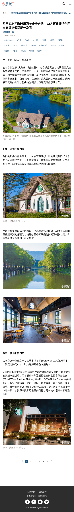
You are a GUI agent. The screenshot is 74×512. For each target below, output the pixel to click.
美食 (13, 32)
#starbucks (8, 40)
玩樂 (4, 32)
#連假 (15, 51)
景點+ (5, 13)
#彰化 (60, 40)
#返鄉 (6, 51)
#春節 (33, 45)
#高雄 (23, 51)
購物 (8, 32)
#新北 (6, 45)
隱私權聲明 (43, 496)
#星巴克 (24, 45)
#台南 (35, 40)
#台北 (27, 40)
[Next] (51, 461)
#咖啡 (44, 40)
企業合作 (43, 492)
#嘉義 (52, 40)
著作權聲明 (31, 496)
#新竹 (15, 45)
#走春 (61, 45)
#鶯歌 (31, 51)
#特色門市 (43, 45)
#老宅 (53, 45)
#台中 (19, 40)
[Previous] (22, 461)
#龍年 (39, 51)
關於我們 (31, 492)
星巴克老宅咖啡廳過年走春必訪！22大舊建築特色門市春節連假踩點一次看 (41, 13)
